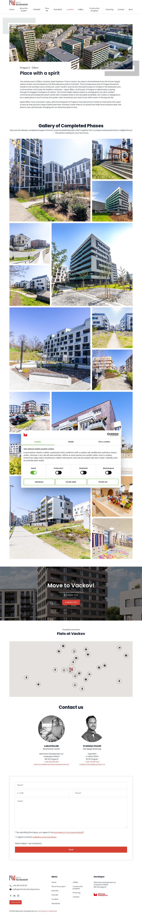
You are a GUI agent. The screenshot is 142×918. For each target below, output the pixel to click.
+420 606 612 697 (51, 762)
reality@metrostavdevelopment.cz (26, 889)
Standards (58, 9)
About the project (24, 9)
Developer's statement (48, 911)
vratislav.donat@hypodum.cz (92, 764)
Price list (47, 9)
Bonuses (55, 891)
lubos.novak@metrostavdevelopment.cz (51, 764)
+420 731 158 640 (92, 762)
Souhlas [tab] (37, 442)
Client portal (15, 902)
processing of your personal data (68, 832)
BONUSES (36, 9)
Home (11, 9)
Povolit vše (103, 482)
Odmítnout (39, 482)
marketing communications (44, 837)
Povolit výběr (71, 482)
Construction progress (94, 9)
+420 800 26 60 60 (19, 885)
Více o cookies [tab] (104, 442)
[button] (70, 670)
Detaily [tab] (71, 442)
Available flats (71, 602)
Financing (109, 9)
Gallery (80, 9)
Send (71, 849)
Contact (121, 9)
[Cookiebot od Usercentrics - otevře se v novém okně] (108, 434)
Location (70, 9)
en (130, 10)
